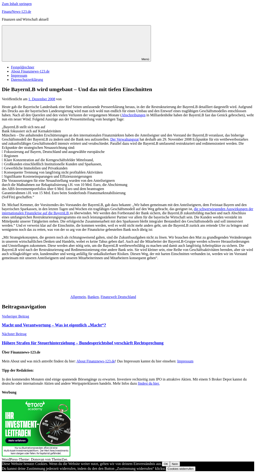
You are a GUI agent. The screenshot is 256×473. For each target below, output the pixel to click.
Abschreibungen (133, 115)
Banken (93, 297)
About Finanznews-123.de (30, 71)
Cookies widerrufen (181, 468)
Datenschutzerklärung (27, 80)
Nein (175, 464)
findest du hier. (149, 383)
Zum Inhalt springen (17, 4)
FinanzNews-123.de (16, 12)
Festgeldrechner (22, 67)
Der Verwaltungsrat (124, 139)
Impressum (19, 75)
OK (166, 464)
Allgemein (78, 297)
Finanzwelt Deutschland (118, 297)
